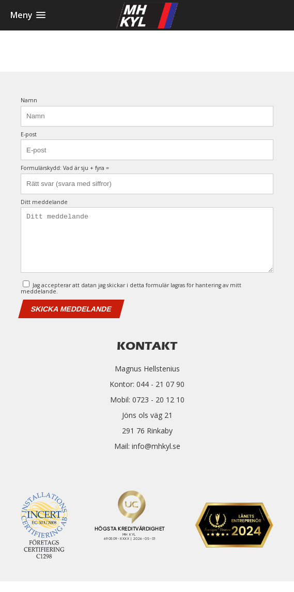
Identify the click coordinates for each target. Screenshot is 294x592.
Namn (29, 100)
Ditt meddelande (44, 202)
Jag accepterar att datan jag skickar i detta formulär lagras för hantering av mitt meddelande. (131, 298)
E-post (29, 134)
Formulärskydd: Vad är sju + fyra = (65, 168)
